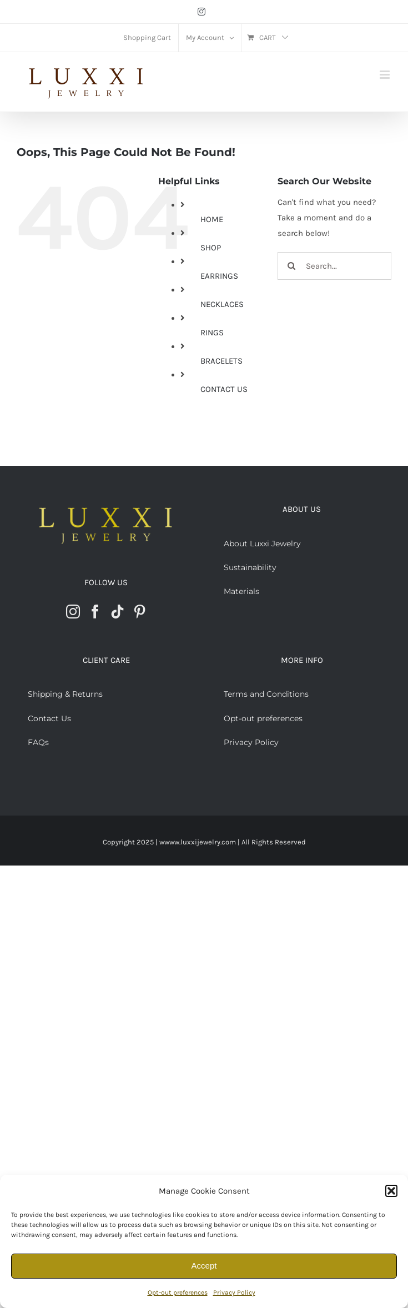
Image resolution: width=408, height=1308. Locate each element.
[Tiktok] (117, 611)
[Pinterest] (140, 611)
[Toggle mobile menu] (385, 75)
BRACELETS (221, 361)
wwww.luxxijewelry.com (197, 842)
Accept (204, 1265)
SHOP (210, 248)
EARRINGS (219, 276)
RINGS (212, 333)
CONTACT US (224, 389)
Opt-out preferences (178, 1292)
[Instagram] (73, 611)
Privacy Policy (234, 1292)
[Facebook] (95, 611)
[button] (391, 1190)
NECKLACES (222, 304)
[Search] (291, 266)
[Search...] (334, 266)
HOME (211, 219)
